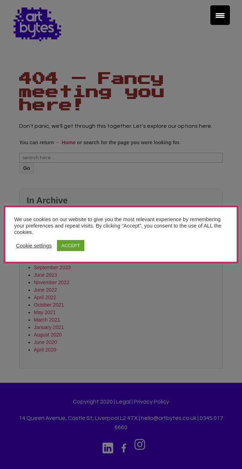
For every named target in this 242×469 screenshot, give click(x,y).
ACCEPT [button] (70, 245)
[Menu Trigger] (220, 15)
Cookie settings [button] (34, 246)
